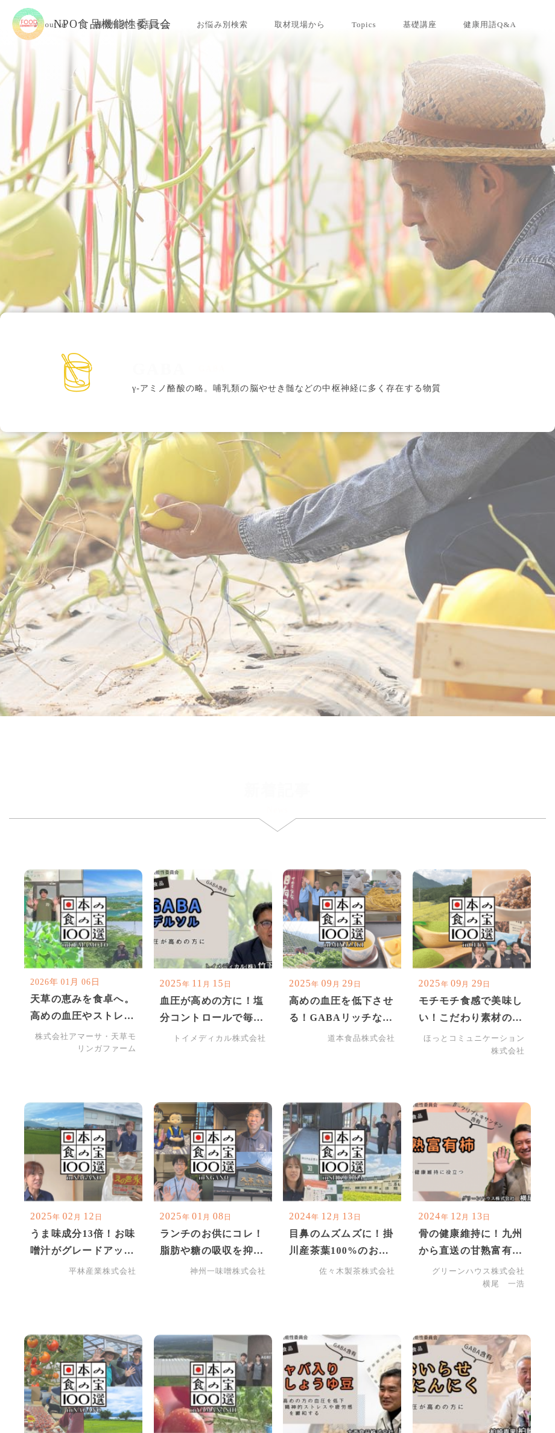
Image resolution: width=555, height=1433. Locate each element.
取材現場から (299, 24)
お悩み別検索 (222, 24)
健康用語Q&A (489, 24)
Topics (364, 24)
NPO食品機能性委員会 (92, 24)
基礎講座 (420, 24)
